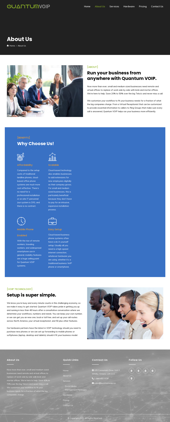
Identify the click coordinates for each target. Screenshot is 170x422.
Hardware (129, 6)
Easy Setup (55, 229)
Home (87, 6)
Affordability (25, 165)
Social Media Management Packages (76, 388)
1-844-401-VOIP (101, 378)
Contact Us (157, 6)
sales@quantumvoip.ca (105, 383)
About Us (100, 6)
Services (114, 6)
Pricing (143, 6)
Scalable (53, 165)
